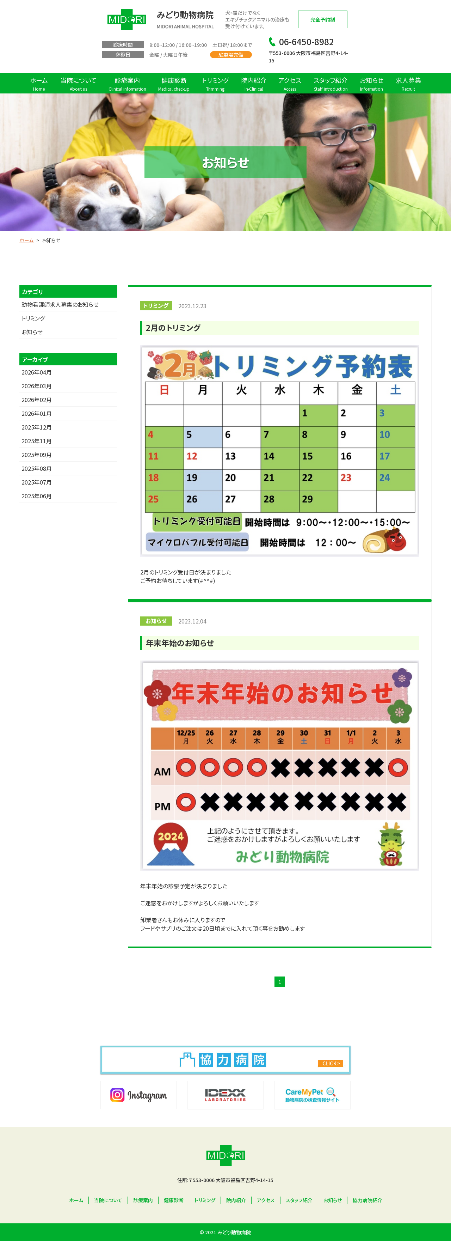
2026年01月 (36, 413)
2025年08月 (36, 468)
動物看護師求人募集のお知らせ (60, 304)
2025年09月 (36, 454)
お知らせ (32, 332)
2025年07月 (36, 482)
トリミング (33, 318)
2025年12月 (36, 427)
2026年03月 (36, 386)
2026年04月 (36, 372)
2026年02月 (36, 399)
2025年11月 (36, 441)
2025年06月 (36, 496)
